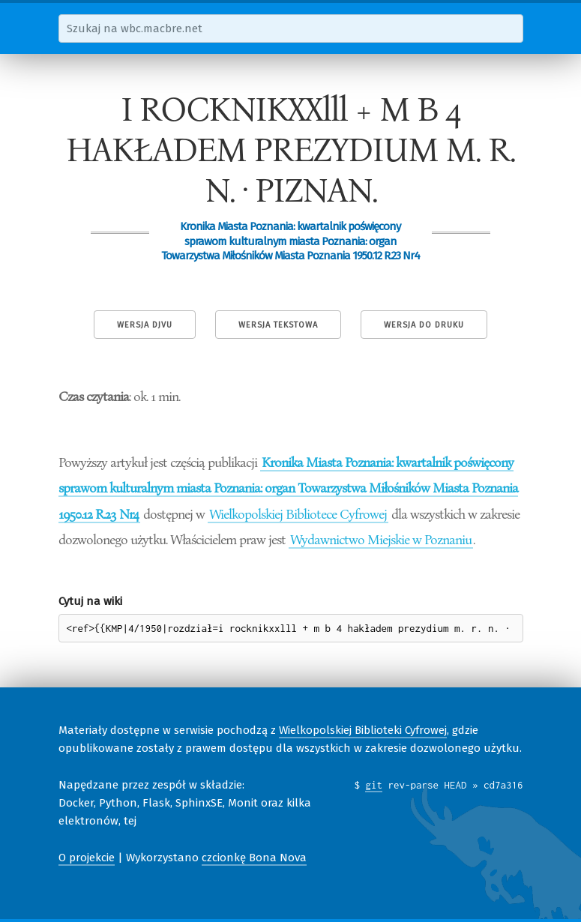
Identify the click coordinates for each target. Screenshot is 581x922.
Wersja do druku (424, 325)
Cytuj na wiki (90, 601)
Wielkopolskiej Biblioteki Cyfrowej (363, 730)
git (373, 785)
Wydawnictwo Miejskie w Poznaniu (381, 539)
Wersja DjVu (144, 325)
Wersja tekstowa (278, 325)
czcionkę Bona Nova (254, 857)
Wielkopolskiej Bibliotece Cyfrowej (298, 513)
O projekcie (86, 857)
